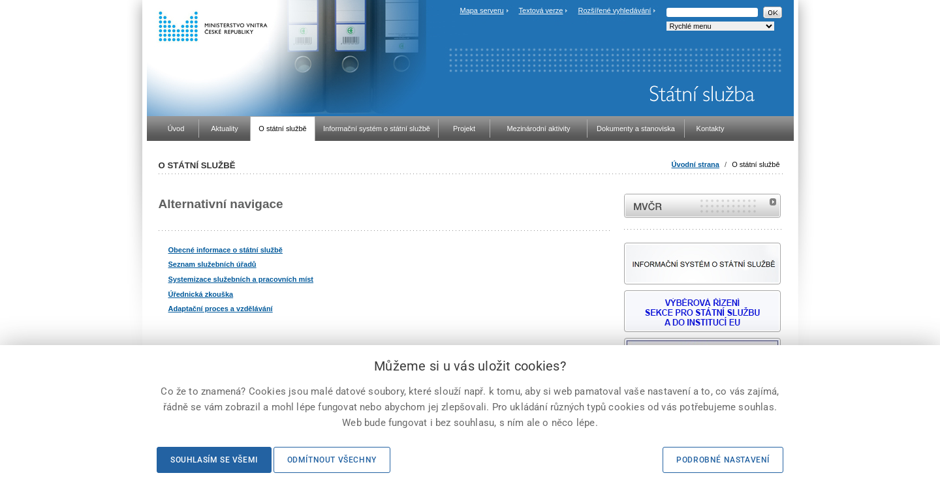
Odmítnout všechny (332, 459)
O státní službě (755, 164)
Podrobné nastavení (723, 459)
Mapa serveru (481, 10)
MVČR (702, 206)
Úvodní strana (695, 164)
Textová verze (541, 10)
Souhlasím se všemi (214, 459)
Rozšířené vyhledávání (614, 10)
